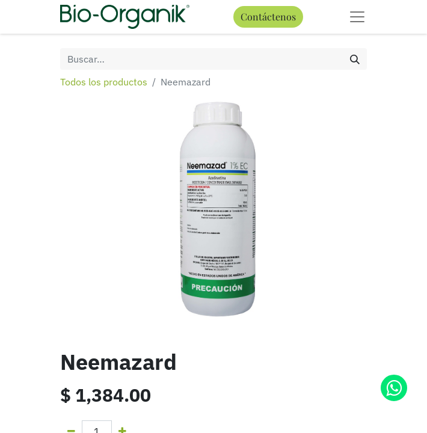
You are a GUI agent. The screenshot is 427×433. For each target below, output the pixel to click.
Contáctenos (268, 16)
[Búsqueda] (355, 59)
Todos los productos (103, 82)
